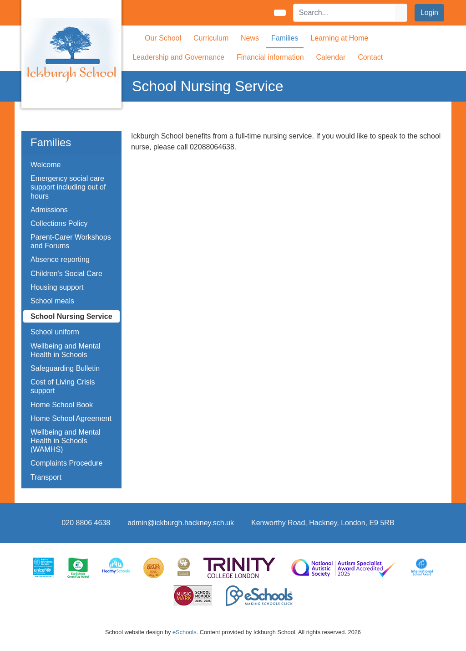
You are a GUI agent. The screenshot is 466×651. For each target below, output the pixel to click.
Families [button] (285, 38)
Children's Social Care (66, 273)
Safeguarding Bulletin (65, 368)
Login (429, 12)
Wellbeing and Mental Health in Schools (65, 350)
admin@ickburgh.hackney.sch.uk (180, 523)
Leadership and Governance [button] (178, 57)
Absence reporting (60, 259)
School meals (52, 301)
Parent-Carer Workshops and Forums (70, 241)
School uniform (54, 332)
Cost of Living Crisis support (62, 386)
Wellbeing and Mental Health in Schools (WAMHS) (65, 440)
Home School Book (61, 405)
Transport (45, 477)
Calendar (330, 57)
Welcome (45, 165)
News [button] (250, 38)
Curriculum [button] (210, 38)
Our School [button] (163, 38)
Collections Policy (58, 223)
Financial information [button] (270, 57)
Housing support (57, 287)
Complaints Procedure (66, 463)
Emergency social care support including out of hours (68, 187)
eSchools (184, 632)
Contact (370, 57)
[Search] (344, 12)
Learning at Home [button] (339, 38)
